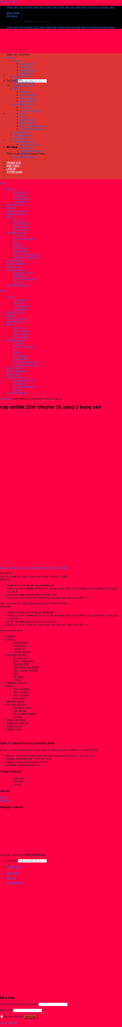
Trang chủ (5, 398)
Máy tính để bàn (15, 701)
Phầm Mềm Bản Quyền (26, 667)
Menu (10, 57)
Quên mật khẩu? (9, 1022)
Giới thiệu (18, 781)
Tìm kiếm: (12, 80)
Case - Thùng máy (23, 661)
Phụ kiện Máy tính (17, 704)
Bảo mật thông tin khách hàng (98, 7)
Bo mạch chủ (20, 657)
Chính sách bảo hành (69, 7)
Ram (15, 673)
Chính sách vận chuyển (19, 7)
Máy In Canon (20, 692)
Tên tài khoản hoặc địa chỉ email (19, 1004)
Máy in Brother (21, 688)
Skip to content (8, 1)
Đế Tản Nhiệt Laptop (24, 713)
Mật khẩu (6, 1010)
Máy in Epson (20, 695)
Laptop (11, 639)
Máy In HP (19, 698)
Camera (11, 636)
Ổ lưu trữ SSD (21, 664)
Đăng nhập (30, 1017)
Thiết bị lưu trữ (15, 726)
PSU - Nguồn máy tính (25, 670)
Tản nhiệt (18, 676)
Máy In (10, 685)
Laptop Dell (19, 645)
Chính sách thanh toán (45, 7)
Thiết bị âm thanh (16, 720)
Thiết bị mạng (14, 729)
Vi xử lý (17, 679)
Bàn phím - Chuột (22, 707)
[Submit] (8, 85)
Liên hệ (17, 784)
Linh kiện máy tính (17, 654)
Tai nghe (18, 716)
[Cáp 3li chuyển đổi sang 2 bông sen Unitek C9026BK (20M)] (13, 562)
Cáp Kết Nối (19, 710)
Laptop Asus (20, 642)
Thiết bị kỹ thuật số (17, 723)
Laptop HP (19, 648)
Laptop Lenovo (21, 651)
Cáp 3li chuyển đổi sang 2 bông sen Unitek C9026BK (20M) (33, 567)
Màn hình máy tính (17, 682)
